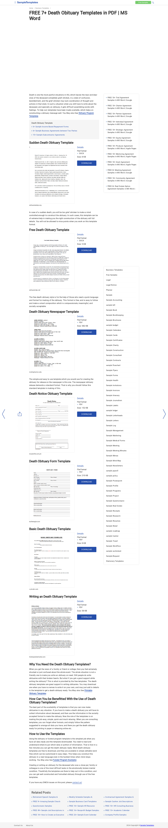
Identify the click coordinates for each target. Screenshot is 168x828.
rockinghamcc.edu (35, 372)
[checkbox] (15, 2)
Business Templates (42, 8)
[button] (153, 2)
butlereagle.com (34, 521)
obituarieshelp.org (35, 205)
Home (31, 8)
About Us (29, 825)
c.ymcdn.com (33, 589)
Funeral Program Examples (64, 760)
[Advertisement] (84, 39)
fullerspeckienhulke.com (37, 657)
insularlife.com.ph (35, 454)
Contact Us (18, 825)
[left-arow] (3, 414)
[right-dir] (164, 414)
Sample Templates (147, 825)
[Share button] (20, 414)
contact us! (77, 782)
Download (86, 163)
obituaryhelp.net (34, 290)
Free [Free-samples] (143, 2)
